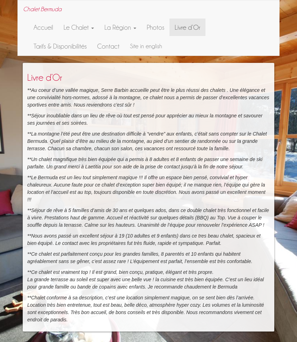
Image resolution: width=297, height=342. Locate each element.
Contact (108, 46)
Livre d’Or (187, 27)
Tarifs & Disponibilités (60, 46)
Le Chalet (79, 27)
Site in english (146, 46)
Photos (155, 27)
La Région (120, 27)
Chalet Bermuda (42, 9)
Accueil (43, 27)
